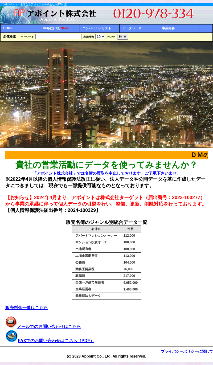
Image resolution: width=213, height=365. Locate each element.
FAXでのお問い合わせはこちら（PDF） (56, 340)
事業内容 (168, 28)
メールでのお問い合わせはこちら (43, 326)
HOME (8, 28)
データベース (131, 28)
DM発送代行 (55, 28)
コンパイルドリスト (97, 28)
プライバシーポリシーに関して (187, 351)
